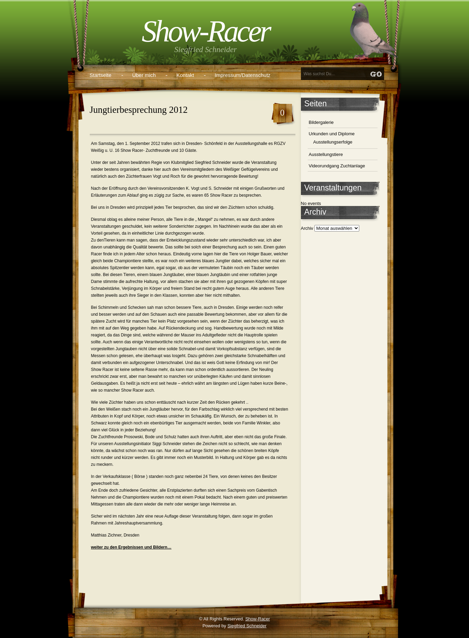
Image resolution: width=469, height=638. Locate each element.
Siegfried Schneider (246, 625)
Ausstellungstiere (326, 154)
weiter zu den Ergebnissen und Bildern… (131, 547)
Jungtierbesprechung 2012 (139, 110)
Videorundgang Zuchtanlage (337, 165)
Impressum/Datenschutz (243, 75)
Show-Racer (205, 31)
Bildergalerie (321, 122)
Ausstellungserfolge (332, 142)
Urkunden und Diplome (332, 133)
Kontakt (185, 75)
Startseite (100, 75)
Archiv (307, 228)
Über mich (144, 75)
